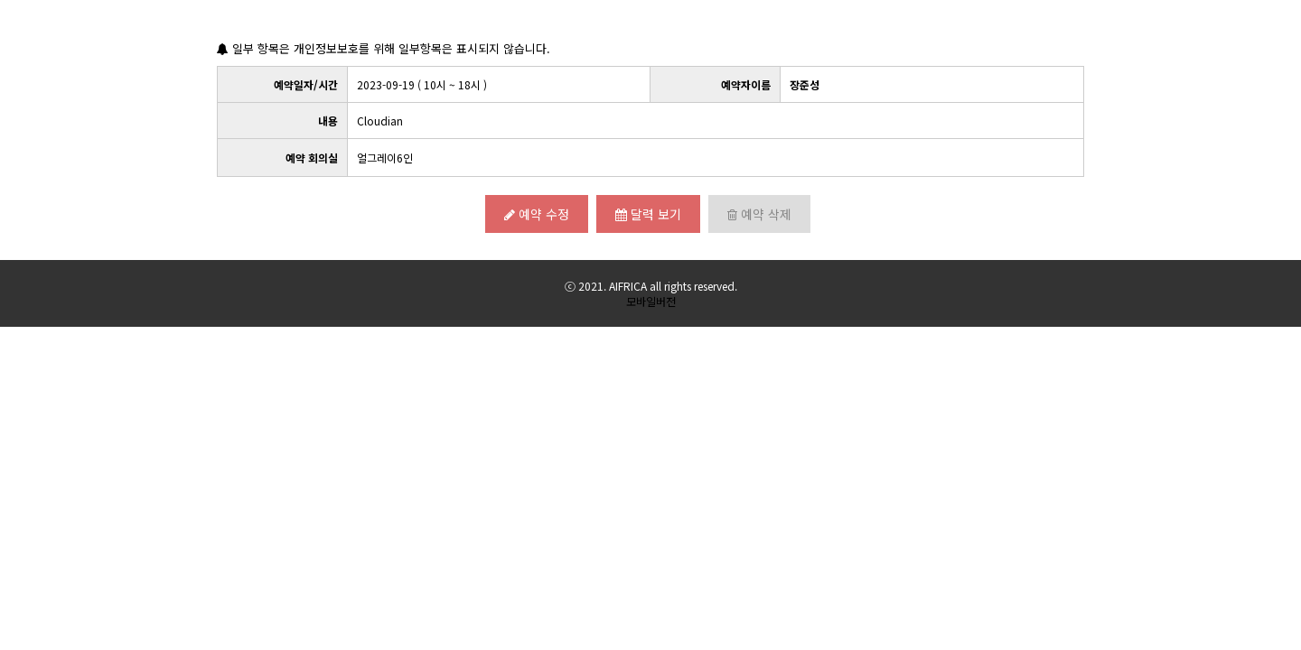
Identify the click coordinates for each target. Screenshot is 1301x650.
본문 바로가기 (0, 0)
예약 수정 (536, 214)
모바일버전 (651, 301)
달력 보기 (648, 214)
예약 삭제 (759, 214)
